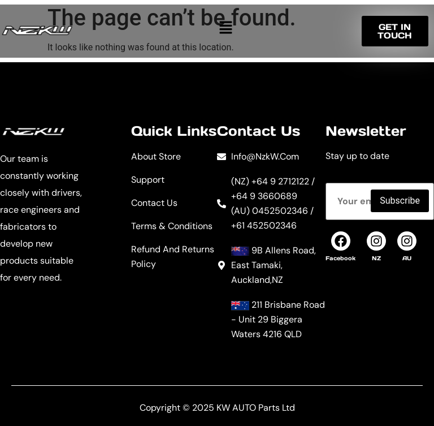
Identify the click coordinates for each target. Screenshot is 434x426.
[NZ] (376, 241)
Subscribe (400, 200)
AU (406, 258)
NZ (376, 258)
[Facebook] (340, 241)
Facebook (340, 258)
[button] (225, 27)
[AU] (406, 241)
